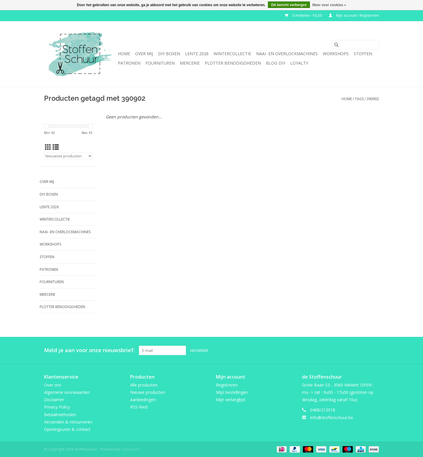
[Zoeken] (355, 44)
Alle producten (143, 385)
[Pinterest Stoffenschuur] (363, 350)
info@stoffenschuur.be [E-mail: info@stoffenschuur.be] (331, 417)
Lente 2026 (197, 53)
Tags (359, 98)
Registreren (227, 385)
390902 (373, 98)
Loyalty (299, 63)
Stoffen (363, 53)
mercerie (190, 63)
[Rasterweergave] (48, 147)
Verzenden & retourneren (68, 422)
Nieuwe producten (147, 392)
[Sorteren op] (68, 156)
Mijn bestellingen (232, 392)
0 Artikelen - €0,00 (304, 15)
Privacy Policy (57, 407)
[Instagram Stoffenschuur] (374, 350)
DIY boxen (169, 53)
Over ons (52, 385)
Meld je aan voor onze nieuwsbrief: (89, 350)
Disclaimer (54, 399)
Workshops (336, 53)
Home (124, 53)
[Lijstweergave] (56, 147)
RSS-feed (138, 407)
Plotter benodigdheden (233, 63)
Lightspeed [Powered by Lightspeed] (130, 449)
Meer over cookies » (329, 5)
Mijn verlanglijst (231, 399)
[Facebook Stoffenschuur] (353, 350)
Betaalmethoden (60, 414)
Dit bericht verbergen (289, 5)
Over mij (144, 53)
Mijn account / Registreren (354, 15)
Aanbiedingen (143, 399)
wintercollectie (232, 53)
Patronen (129, 63)
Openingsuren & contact (67, 429)
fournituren (160, 63)
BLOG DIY (275, 63)
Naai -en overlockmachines (287, 53)
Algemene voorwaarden (67, 392)
